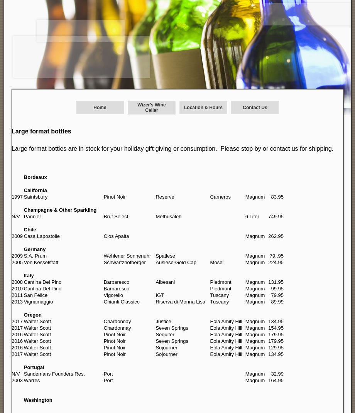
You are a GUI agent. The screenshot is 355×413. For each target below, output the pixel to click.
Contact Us (255, 107)
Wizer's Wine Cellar (151, 107)
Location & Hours (203, 107)
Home (99, 107)
